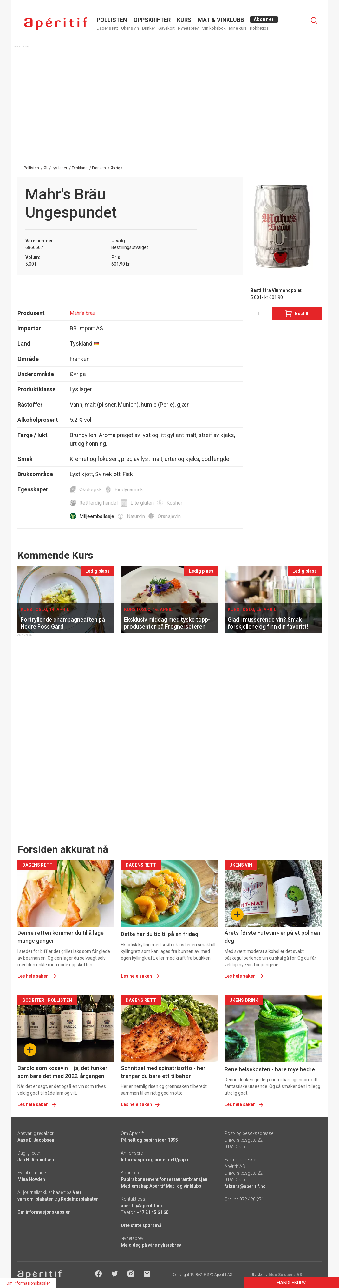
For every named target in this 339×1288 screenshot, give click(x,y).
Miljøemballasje (96, 516)
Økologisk (90, 490)
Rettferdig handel (98, 503)
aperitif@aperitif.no (141, 1205)
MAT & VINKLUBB (221, 20)
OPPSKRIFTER (152, 20)
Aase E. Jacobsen (35, 1140)
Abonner (264, 19)
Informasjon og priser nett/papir (155, 1159)
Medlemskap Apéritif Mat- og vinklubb (161, 1186)
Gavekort (166, 28)
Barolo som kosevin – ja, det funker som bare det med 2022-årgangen (62, 1072)
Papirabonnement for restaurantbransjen (164, 1179)
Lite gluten (142, 503)
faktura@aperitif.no (245, 1186)
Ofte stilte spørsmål (142, 1225)
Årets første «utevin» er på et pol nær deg (273, 936)
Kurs (184, 20)
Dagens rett (107, 28)
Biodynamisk (128, 490)
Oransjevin (169, 516)
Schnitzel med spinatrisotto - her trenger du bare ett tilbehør (163, 1072)
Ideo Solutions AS (285, 1274)
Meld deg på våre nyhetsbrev (151, 1245)
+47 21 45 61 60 (152, 1212)
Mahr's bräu (82, 313)
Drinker (148, 28)
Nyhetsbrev (188, 28)
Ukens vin (130, 28)
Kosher (174, 503)
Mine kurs (238, 28)
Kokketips (259, 28)
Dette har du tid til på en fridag (159, 934)
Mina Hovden (31, 1179)
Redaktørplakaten (80, 1199)
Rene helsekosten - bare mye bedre (270, 1069)
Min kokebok (214, 28)
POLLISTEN (112, 20)
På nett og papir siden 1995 (149, 1140)
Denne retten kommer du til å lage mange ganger (60, 936)
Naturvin (136, 516)
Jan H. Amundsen (35, 1159)
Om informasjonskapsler (43, 1212)
